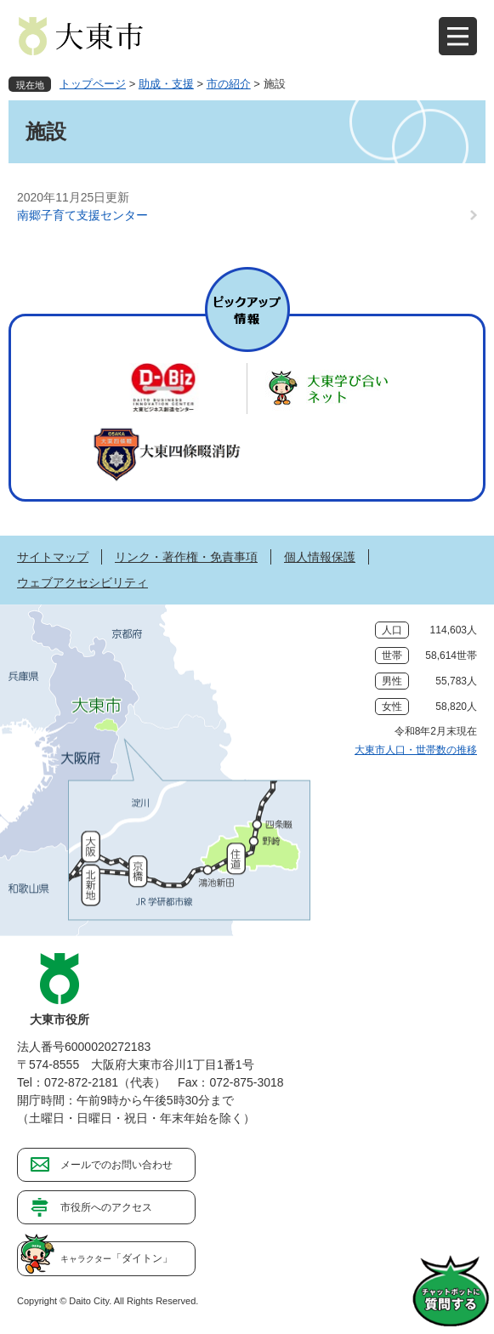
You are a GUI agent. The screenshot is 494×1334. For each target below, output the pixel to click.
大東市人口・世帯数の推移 (416, 750)
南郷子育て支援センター (82, 215)
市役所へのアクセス (106, 1207)
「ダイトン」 (116, 1258)
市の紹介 (229, 83)
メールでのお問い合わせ (116, 1165)
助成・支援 (166, 83)
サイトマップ (52, 557)
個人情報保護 (319, 557)
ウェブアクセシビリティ (82, 582)
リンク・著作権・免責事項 (186, 557)
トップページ (93, 83)
